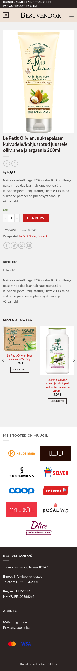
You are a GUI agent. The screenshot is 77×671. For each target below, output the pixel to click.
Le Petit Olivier (27, 236)
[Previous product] (14, 163)
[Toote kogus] (11, 218)
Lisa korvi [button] (19, 369)
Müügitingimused (15, 622)
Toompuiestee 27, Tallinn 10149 (25, 567)
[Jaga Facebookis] (6, 245)
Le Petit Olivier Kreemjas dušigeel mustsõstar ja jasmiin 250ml (57, 385)
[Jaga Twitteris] (14, 245)
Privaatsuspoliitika (16, 627)
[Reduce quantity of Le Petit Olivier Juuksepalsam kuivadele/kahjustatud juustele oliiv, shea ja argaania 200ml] (5, 218)
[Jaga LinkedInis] (29, 245)
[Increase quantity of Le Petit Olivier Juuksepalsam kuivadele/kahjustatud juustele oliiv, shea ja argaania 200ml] (17, 218)
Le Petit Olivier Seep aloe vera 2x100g (20, 357)
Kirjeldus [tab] (10, 262)
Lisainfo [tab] (9, 270)
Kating (51, 664)
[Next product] (6, 163)
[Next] (73, 368)
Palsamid (43, 236)
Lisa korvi (36, 218)
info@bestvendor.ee (28, 576)
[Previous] (3, 368)
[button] (6, 15)
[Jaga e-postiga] (21, 245)
